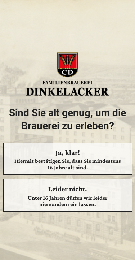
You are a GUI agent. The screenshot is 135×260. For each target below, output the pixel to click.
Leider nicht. (67, 196)
